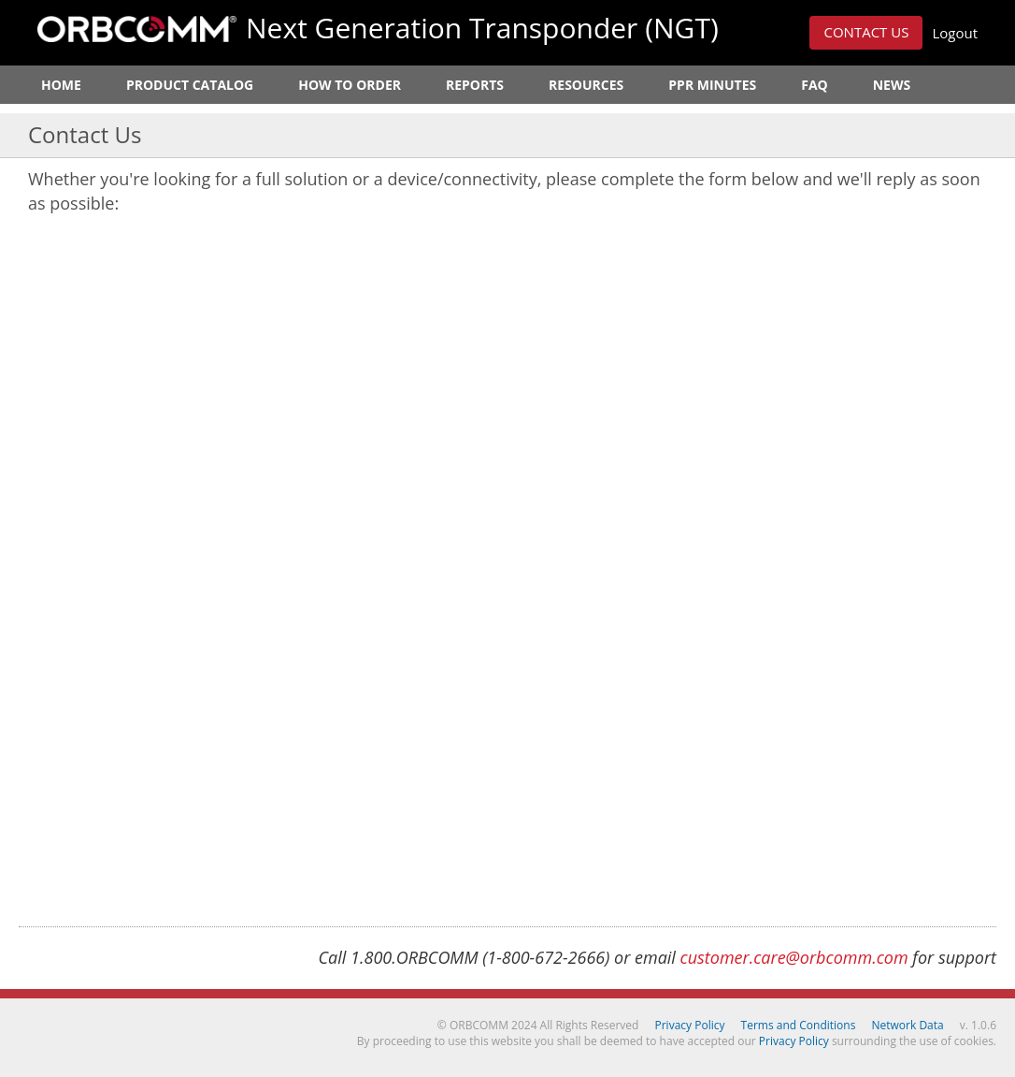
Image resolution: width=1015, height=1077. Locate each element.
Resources (586, 85)
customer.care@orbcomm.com (794, 957)
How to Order (349, 85)
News (891, 85)
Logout (955, 32)
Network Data (908, 1025)
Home (61, 85)
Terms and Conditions (798, 1025)
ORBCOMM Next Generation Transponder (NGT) (136, 29)
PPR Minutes (712, 85)
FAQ (814, 85)
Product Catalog (189, 85)
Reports (475, 85)
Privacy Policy (690, 1025)
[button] (865, 33)
